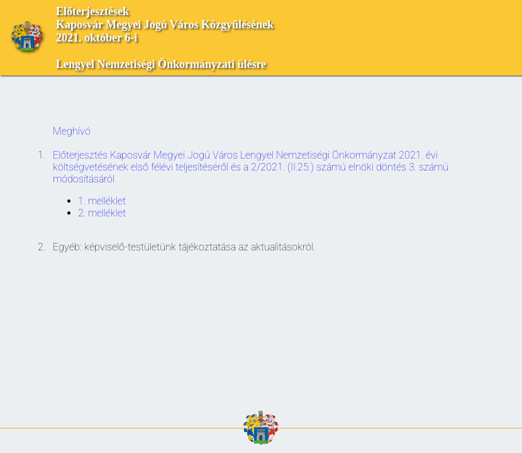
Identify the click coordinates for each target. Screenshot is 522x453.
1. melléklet (102, 201)
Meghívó (72, 131)
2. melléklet (102, 213)
